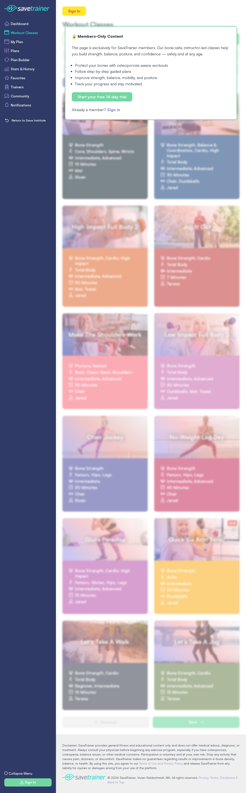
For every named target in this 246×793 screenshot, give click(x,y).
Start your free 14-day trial (102, 96)
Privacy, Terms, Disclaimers (217, 777)
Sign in (113, 109)
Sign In (74, 11)
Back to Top (116, 782)
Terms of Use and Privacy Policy (161, 763)
